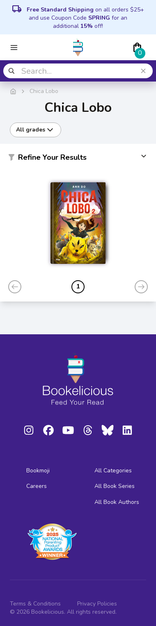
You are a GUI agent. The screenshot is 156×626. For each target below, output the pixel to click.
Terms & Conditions (35, 604)
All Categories (113, 470)
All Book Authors (116, 502)
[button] (78, 159)
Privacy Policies (97, 604)
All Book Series (114, 486)
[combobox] (78, 71)
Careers (36, 486)
